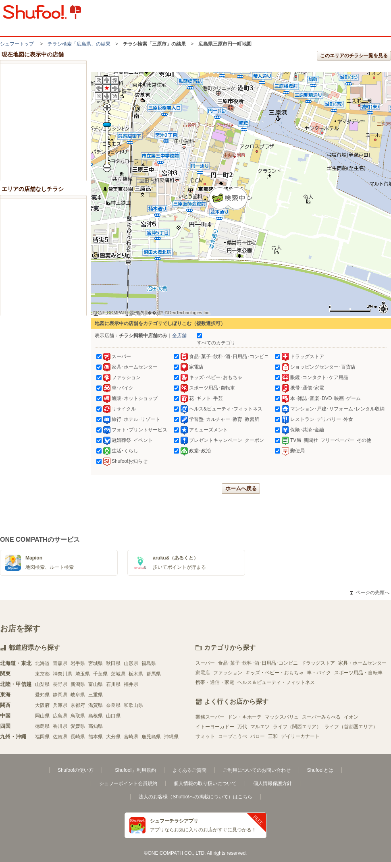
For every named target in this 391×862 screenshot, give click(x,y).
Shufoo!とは (320, 770)
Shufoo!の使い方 (76, 770)
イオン (351, 717)
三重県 (95, 695)
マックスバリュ (282, 717)
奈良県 (113, 705)
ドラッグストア (318, 663)
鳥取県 (78, 716)
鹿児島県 (151, 737)
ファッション (227, 673)
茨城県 (118, 674)
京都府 (78, 705)
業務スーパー (210, 717)
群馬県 (153, 674)
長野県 (60, 684)
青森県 (60, 663)
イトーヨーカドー (215, 726)
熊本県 (95, 737)
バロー (257, 736)
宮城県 (95, 663)
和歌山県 (133, 705)
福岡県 (42, 737)
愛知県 (42, 695)
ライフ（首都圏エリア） (351, 726)
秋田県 (113, 663)
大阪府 (42, 705)
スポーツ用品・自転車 (358, 673)
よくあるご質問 (189, 770)
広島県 (60, 716)
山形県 (131, 663)
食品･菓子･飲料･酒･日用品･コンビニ (258, 663)
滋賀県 (95, 705)
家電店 (203, 673)
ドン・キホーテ (245, 717)
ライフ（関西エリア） (297, 726)
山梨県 (42, 684)
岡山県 (42, 716)
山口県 (113, 716)
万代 (242, 726)
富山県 (95, 684)
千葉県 (100, 674)
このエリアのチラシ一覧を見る (354, 55)
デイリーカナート (300, 736)
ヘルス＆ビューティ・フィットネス (276, 682)
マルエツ (260, 726)
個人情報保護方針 (272, 783)
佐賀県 (60, 737)
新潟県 (78, 684)
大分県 (113, 737)
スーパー (205, 663)
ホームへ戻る (241, 488)
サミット (205, 736)
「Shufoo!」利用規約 (133, 770)
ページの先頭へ (369, 592)
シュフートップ (17, 44)
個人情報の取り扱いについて (205, 783)
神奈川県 (62, 674)
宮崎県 (131, 737)
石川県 (113, 684)
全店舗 (179, 335)
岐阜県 (78, 695)
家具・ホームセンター (362, 663)
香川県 (60, 726)
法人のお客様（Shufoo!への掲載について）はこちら (195, 797)
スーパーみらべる (321, 717)
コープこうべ (232, 736)
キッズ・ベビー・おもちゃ (274, 673)
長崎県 (78, 737)
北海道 (42, 663)
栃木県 (136, 674)
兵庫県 (60, 705)
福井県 (131, 684)
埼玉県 (82, 674)
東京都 (42, 674)
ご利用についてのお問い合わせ (257, 770)
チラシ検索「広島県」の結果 (79, 44)
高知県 (95, 726)
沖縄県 (171, 737)
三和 (273, 736)
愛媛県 (78, 726)
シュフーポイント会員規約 (128, 783)
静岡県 (60, 695)
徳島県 (42, 726)
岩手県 (78, 663)
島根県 (95, 716)
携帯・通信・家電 (215, 682)
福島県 (148, 663)
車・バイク (319, 673)
